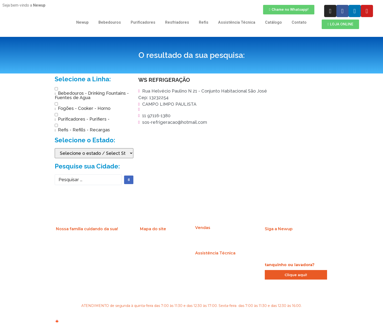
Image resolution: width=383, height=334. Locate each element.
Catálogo (273, 22)
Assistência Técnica (236, 22)
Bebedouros (109, 22)
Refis (203, 22)
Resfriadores (177, 22)
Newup (82, 22)
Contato (299, 22)
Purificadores (143, 22)
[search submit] (128, 180)
